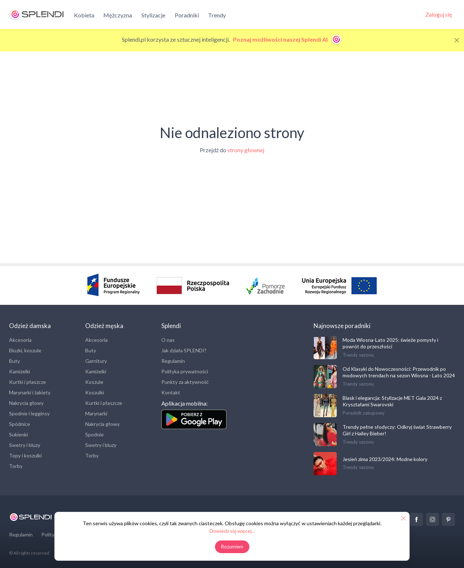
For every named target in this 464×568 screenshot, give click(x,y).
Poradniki (187, 15)
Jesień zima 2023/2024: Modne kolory (385, 459)
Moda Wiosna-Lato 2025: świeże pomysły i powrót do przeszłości (390, 343)
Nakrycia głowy (26, 403)
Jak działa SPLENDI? (184, 350)
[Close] (456, 40)
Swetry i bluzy (24, 445)
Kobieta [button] (84, 15)
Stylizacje (153, 15)
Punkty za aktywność (185, 382)
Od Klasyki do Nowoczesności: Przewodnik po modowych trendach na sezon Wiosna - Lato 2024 (399, 372)
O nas (168, 340)
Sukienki (18, 434)
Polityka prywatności (184, 371)
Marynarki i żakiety (29, 392)
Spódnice (19, 424)
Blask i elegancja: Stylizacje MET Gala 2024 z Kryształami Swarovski (392, 401)
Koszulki (94, 392)
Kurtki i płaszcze (27, 382)
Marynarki (96, 413)
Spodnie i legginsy (29, 413)
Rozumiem (232, 547)
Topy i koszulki (25, 455)
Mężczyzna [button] (117, 15)
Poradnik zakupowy (364, 413)
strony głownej (245, 149)
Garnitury (96, 361)
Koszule (94, 382)
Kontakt (170, 392)
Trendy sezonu (358, 355)
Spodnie (94, 434)
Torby (15, 466)
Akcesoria (20, 340)
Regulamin (173, 361)
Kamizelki (19, 371)
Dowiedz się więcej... (232, 531)
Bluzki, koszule (25, 350)
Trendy (217, 15)
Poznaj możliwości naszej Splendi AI (287, 39)
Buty (14, 361)
